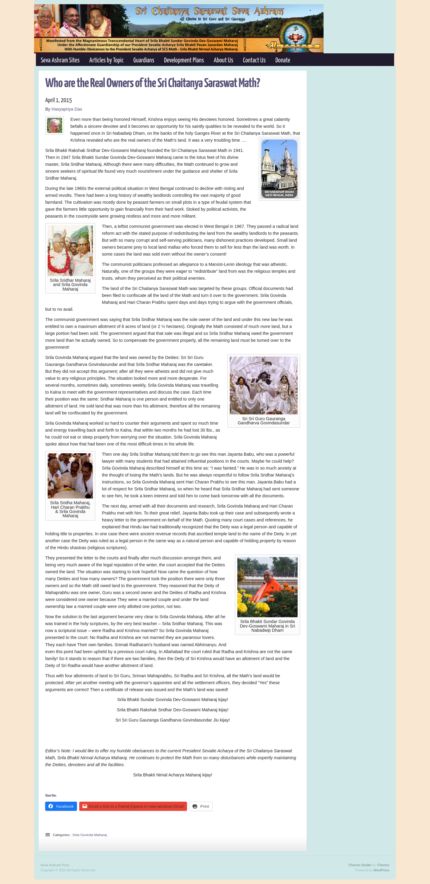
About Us (223, 60)
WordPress (381, 870)
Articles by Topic (106, 60)
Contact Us (254, 60)
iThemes (383, 865)
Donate (282, 60)
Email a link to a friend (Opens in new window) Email (135, 806)
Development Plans (184, 60)
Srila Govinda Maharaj (89, 835)
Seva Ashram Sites (60, 60)
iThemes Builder (360, 865)
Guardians (143, 60)
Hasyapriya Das (67, 109)
